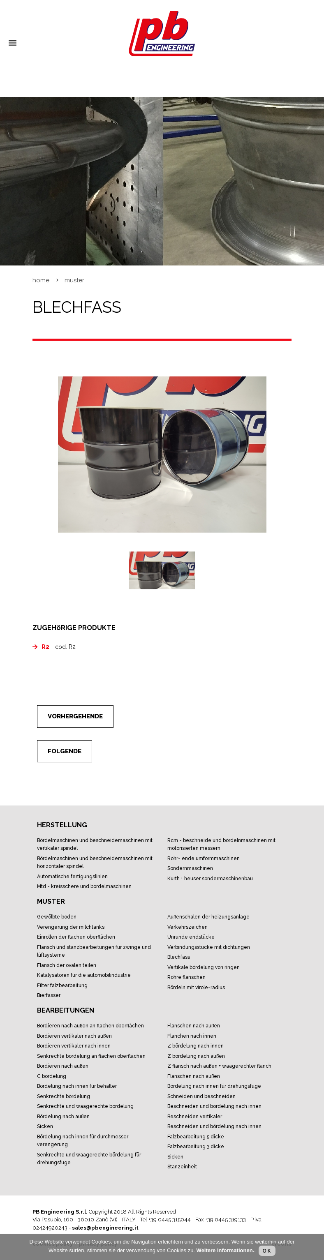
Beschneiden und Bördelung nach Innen (214, 1106)
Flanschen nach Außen (193, 1026)
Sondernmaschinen (190, 868)
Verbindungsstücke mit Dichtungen (208, 947)
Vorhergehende (75, 716)
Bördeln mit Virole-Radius (196, 987)
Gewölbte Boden (56, 917)
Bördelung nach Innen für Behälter (77, 1086)
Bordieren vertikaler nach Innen (74, 1046)
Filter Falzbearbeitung (62, 985)
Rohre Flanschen (186, 977)
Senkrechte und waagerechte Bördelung (85, 1106)
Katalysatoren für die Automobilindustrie (84, 975)
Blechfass (178, 957)
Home (40, 280)
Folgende (64, 751)
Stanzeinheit (182, 1167)
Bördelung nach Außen (63, 1116)
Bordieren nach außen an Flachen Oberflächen (90, 1026)
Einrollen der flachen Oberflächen (76, 937)
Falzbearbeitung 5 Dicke (195, 1137)
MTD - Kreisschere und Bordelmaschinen (84, 886)
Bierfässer (48, 995)
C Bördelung (51, 1076)
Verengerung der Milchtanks (70, 927)
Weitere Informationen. (226, 1250)
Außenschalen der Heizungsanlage (208, 917)
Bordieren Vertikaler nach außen (74, 1036)
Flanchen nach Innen (191, 1036)
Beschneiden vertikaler (194, 1116)
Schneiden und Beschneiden (201, 1096)
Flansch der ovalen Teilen (66, 965)
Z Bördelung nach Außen (196, 1056)
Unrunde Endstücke (191, 937)
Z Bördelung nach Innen (195, 1046)
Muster (74, 280)
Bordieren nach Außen (62, 1066)
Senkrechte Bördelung (63, 1096)
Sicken (45, 1126)
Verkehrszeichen (187, 927)
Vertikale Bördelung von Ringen (203, 967)
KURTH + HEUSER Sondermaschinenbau (210, 879)
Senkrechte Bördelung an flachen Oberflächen (91, 1056)
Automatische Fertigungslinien (72, 876)
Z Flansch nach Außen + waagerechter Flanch (219, 1066)
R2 (45, 647)
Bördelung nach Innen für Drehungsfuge (214, 1086)
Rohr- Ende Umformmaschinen (203, 858)
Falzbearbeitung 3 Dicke (195, 1146)
